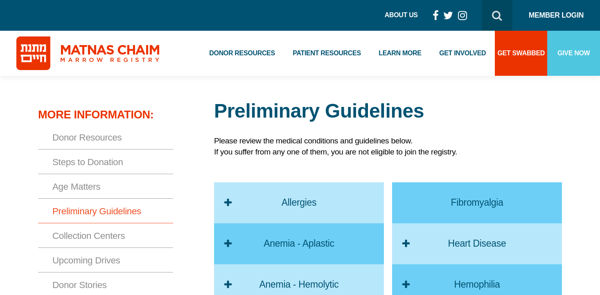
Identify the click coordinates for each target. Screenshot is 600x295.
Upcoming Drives (86, 260)
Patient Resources (327, 53)
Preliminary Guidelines (96, 211)
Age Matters (76, 187)
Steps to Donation (87, 162)
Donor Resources (242, 53)
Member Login (556, 15)
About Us (401, 14)
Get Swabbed (521, 53)
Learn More (400, 53)
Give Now (573, 53)
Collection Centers (88, 236)
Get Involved (462, 53)
